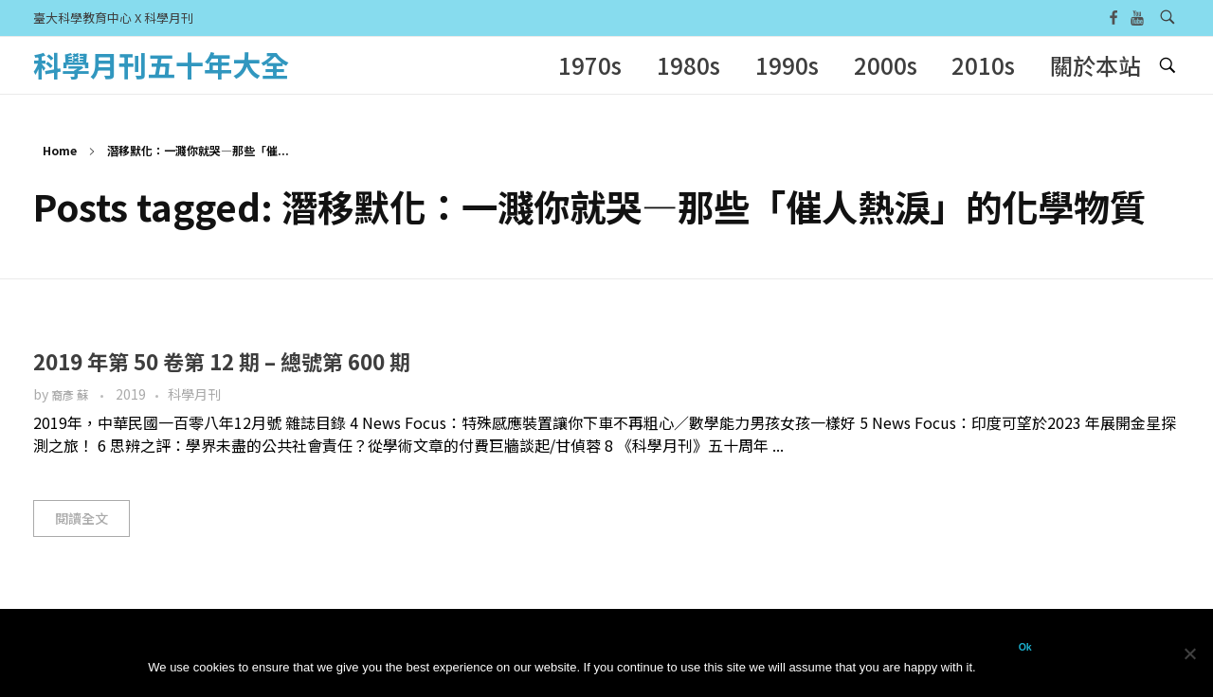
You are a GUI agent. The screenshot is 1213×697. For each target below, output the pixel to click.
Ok (1025, 646)
